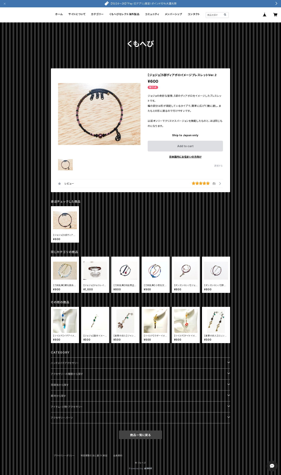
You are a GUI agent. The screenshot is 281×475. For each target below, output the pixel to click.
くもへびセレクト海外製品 (124, 14)
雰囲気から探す (60, 384)
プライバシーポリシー (64, 455)
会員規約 (117, 455)
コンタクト (194, 14)
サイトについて (77, 14)
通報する (218, 165)
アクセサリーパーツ (62, 417)
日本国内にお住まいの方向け (185, 156)
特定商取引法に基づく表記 (94, 455)
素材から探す (58, 395)
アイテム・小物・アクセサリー (67, 406)
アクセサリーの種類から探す (67, 373)
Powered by (140, 468)
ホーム (59, 14)
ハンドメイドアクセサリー (65, 362)
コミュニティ (152, 14)
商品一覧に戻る (140, 435)
